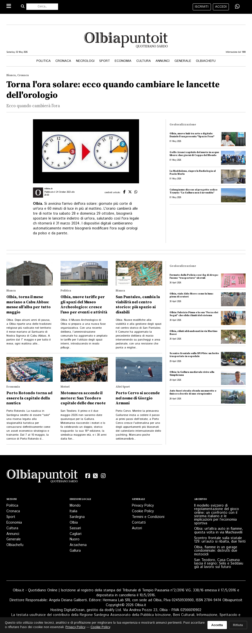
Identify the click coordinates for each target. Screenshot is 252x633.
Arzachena (78, 545)
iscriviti (201, 6)
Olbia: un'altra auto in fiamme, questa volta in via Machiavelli (218, 530)
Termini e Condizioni (148, 516)
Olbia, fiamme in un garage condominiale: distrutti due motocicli (215, 551)
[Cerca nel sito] (42, 6)
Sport (104, 61)
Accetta (217, 625)
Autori (137, 528)
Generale (182, 61)
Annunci (163, 61)
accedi (221, 6)
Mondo (75, 505)
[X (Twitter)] (95, 476)
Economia (123, 61)
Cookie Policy (143, 511)
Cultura (143, 61)
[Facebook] (88, 476)
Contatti (139, 522)
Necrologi (85, 61)
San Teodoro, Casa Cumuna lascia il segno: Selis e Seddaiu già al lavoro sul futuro (218, 564)
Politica (43, 61)
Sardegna (77, 516)
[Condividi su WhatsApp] (237, 6)
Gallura (75, 550)
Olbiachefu (206, 61)
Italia (73, 511)
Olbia (74, 522)
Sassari (75, 528)
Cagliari (75, 533)
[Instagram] (103, 476)
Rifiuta (238, 625)
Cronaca (63, 61)
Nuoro (74, 539)
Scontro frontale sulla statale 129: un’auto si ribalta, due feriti (220, 540)
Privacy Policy (143, 505)
